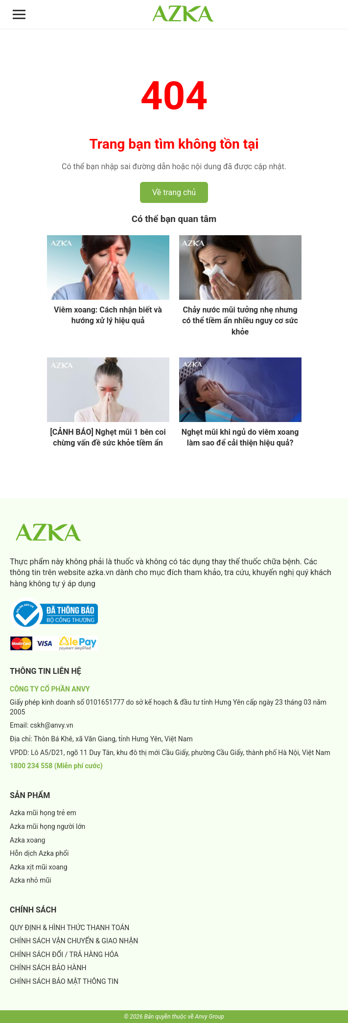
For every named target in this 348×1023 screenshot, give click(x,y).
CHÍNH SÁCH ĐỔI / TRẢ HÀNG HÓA (64, 954)
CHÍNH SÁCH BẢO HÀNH (48, 968)
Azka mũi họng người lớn (47, 826)
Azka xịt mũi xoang (39, 867)
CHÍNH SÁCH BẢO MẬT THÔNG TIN (64, 981)
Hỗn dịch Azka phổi (39, 853)
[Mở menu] (19, 14)
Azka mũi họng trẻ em (43, 813)
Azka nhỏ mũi (30, 880)
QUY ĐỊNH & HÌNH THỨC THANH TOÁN (69, 928)
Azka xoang (27, 840)
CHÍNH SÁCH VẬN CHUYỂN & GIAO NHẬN (74, 941)
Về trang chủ (174, 192)
